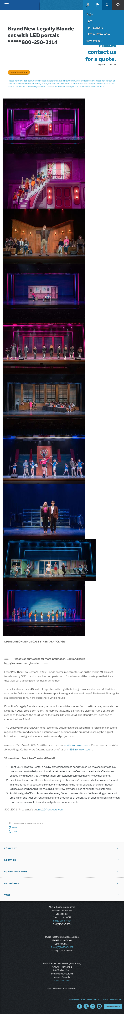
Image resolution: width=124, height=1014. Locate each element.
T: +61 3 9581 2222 (62, 980)
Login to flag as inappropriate (28, 823)
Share (15, 831)
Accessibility (115, 999)
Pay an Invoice (93, 41)
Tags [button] (7, 895)
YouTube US (92, 1006)
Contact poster (17, 72)
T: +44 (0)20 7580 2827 (62, 947)
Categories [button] (11, 883)
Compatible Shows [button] (16, 871)
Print (14, 827)
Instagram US (99, 1006)
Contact (104, 999)
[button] (97, 5)
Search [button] (107, 5)
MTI (90, 21)
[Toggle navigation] (6, 5)
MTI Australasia (99, 34)
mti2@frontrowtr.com (76, 745)
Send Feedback (113, 1006)
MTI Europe (95, 27)
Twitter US (86, 1006)
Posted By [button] (10, 848)
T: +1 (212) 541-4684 (62, 920)
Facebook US (79, 1006)
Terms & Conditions (76, 999)
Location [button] (10, 860)
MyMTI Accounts (88, 5)
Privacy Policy (93, 999)
